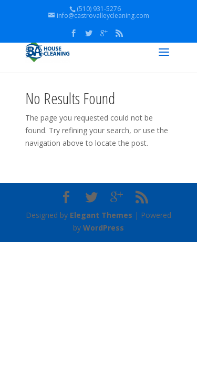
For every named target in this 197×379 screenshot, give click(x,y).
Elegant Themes (101, 215)
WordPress (103, 228)
